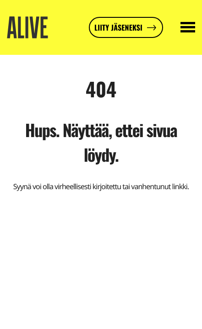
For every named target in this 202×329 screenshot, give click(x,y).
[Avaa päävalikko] (187, 27)
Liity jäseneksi (118, 27)
